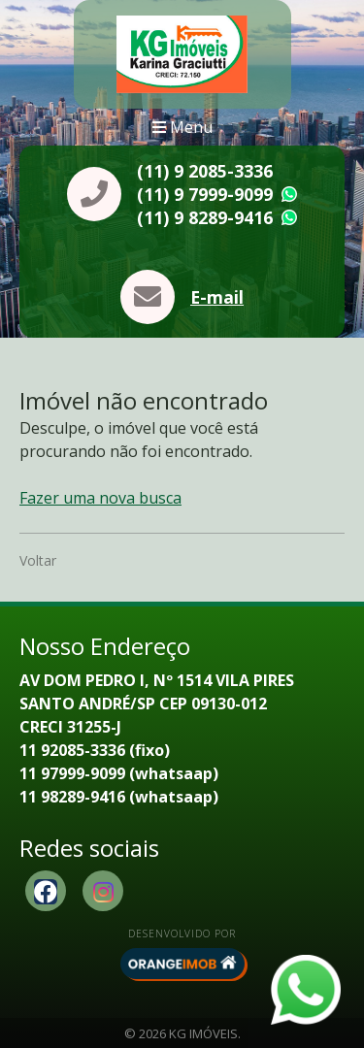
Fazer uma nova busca (100, 497)
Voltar (37, 560)
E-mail (217, 297)
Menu (182, 127)
